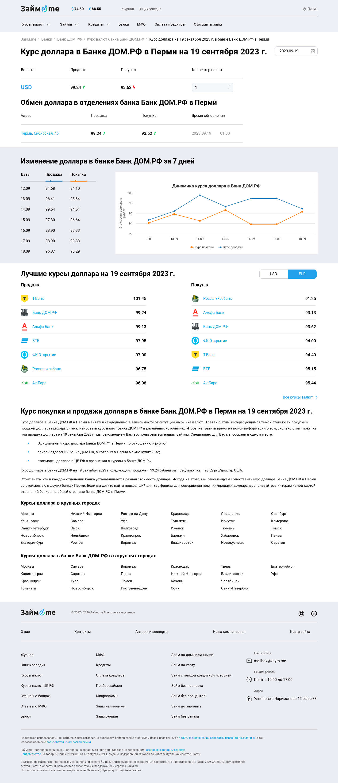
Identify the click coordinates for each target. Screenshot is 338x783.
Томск (276, 528)
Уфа (124, 521)
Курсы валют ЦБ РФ (37, 686)
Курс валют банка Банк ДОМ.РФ (115, 39)
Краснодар (180, 514)
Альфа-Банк (43, 326)
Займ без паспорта (187, 686)
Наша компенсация (229, 632)
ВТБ (35, 340)
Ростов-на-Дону (134, 514)
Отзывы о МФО (33, 706)
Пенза (276, 535)
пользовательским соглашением (68, 742)
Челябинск (80, 535)
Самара (77, 521)
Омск (75, 528)
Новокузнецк (232, 542)
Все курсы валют (298, 397)
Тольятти (179, 521)
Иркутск (228, 521)
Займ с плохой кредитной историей (201, 675)
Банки (124, 24)
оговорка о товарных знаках (165, 750)
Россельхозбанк (46, 369)
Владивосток (182, 542)
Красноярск (131, 535)
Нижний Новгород (86, 514)
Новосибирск (32, 535)
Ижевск (177, 528)
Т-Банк (38, 298)
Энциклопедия (150, 9)
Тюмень (227, 528)
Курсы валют (35, 24)
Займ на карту (183, 665)
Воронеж (128, 542)
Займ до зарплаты (186, 706)
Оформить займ (208, 24)
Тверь (226, 566)
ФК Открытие (44, 355)
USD (26, 87)
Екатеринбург (32, 542)
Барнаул (178, 535)
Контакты (82, 632)
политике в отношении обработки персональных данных (217, 738)
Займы (69, 24)
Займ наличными (110, 706)
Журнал (128, 9)
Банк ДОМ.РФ (69, 39)
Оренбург (279, 514)
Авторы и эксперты (151, 632)
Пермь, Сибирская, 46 (40, 133)
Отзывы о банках (35, 696)
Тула (74, 581)
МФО (141, 24)
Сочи (175, 588)
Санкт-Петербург (35, 528)
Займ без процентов (188, 696)
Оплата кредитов (170, 24)
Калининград (32, 574)
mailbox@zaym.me (270, 661)
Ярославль (230, 514)
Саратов (278, 542)
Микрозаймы (107, 696)
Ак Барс (39, 383)
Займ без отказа (185, 716)
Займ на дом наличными (192, 655)
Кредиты (99, 24)
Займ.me (28, 39)
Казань (177, 581)
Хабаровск (230, 535)
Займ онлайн (107, 716)
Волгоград (129, 528)
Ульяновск (30, 521)
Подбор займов (109, 686)
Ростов (77, 542)
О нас (25, 632)
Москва (27, 514)
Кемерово (279, 521)
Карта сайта (300, 632)
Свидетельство (31, 754)
